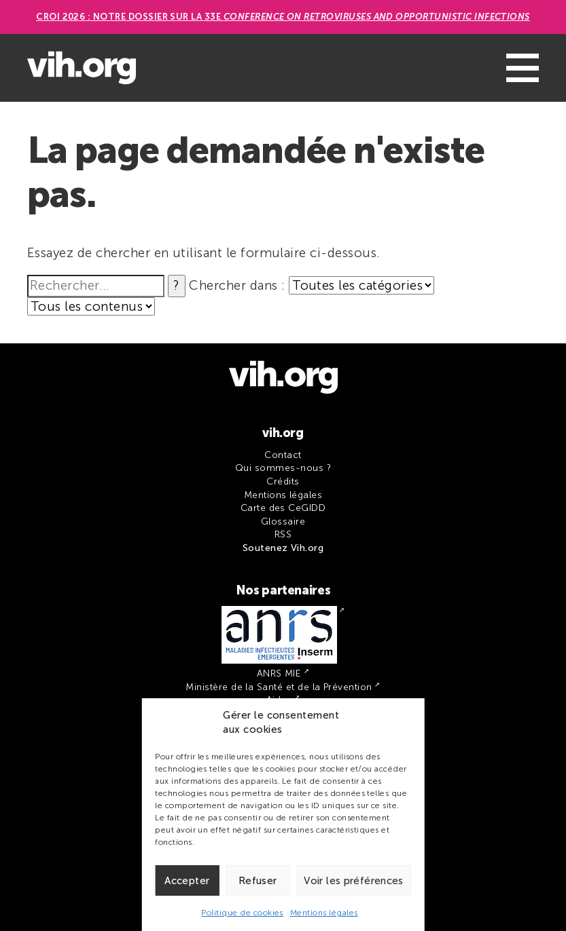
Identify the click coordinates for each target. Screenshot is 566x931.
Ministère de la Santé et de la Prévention (278, 687)
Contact (282, 455)
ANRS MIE (279, 673)
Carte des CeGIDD (283, 508)
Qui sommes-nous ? (283, 468)
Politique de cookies (242, 912)
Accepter (186, 881)
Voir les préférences (354, 881)
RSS (283, 534)
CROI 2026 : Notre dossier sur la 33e (283, 17)
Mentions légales (324, 912)
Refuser (257, 881)
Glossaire (283, 521)
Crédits (282, 481)
